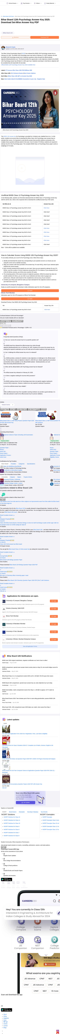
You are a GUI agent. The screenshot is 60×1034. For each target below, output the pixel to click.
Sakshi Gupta (5, 662)
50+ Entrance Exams (17, 73)
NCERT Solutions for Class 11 (12, 820)
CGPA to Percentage (17, 321)
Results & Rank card (21, 409)
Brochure (15, 37)
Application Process (5, 455)
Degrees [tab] (12, 477)
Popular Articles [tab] (28, 477)
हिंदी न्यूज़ (5, 1022)
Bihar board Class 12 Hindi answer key (19, 549)
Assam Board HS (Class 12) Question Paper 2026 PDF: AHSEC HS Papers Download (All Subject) (28, 759)
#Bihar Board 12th (8, 33)
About (5, 1014)
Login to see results (5, 325)
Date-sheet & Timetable (34, 409)
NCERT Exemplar (47, 817)
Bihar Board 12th (20, 508)
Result (2, 449)
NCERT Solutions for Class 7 (11, 832)
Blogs (4, 1027)
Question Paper (4, 447)
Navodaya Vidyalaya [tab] (32, 812)
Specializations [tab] (31, 463)
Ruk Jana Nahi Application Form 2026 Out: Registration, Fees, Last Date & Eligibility (24, 733)
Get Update (25, 802)
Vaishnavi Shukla (6, 671)
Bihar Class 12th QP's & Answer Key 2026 (20, 76)
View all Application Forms (30, 646)
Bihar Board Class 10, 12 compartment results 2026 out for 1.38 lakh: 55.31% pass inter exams (27, 676)
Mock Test (3, 451)
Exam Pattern (4, 453)
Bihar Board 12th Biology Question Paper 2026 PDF (24, 564)
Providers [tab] (13, 463)
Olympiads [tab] (22, 812)
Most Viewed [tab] (4, 463)
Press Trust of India (6, 702)
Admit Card (3, 457)
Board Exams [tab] (12, 812)
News (4, 1020)
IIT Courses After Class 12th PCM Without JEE (18, 70)
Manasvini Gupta (10, 47)
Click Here (46, 208)
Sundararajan (5, 685)
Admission (43, 409)
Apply (30, 290)
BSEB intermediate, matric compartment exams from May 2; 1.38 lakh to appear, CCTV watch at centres (28, 690)
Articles (5, 1023)
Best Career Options (30, 73)
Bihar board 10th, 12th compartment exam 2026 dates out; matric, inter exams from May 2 (26, 707)
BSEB (23, 53)
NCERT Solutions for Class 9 (11, 826)
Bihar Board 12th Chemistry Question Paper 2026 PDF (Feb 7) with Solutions (28, 580)
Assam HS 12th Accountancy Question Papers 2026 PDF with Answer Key (22, 784)
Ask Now (2, 499)
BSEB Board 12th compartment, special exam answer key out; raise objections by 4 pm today (27, 683)
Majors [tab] (19, 477)
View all (4, 788)
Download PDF (45, 37)
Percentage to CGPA (6, 321)
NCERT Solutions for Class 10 (12, 823)
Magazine (6, 1018)
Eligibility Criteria (54, 457)
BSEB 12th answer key (10, 136)
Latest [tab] (5, 723)
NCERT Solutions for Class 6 (11, 835)
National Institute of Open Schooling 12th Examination (18, 434)
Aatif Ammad (5, 693)
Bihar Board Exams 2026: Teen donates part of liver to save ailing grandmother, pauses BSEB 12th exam (28, 699)
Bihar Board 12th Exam (8, 16)
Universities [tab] (4, 477)
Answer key (13, 409)
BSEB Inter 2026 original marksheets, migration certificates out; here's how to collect (24, 660)
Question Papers (4, 409)
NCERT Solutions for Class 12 (12, 817)
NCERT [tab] (4, 812)
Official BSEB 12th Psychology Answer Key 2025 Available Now (18, 65)
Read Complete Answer (7, 515)
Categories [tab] (22, 463)
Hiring (5, 1016)
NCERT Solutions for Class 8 (11, 829)
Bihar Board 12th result (10, 512)
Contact (5, 1025)
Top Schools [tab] (44, 812)
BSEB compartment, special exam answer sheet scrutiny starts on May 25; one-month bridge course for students (30, 668)
